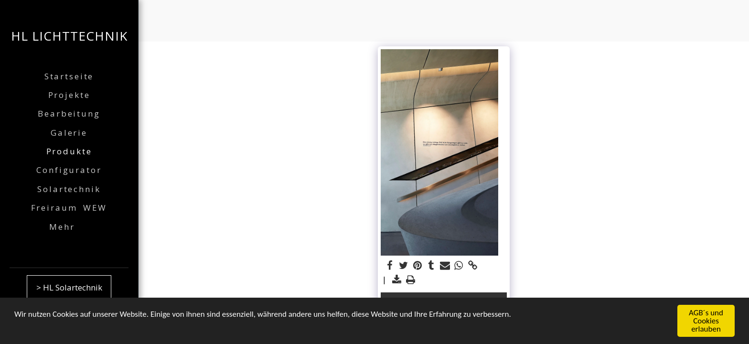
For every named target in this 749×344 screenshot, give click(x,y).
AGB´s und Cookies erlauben (706, 322)
